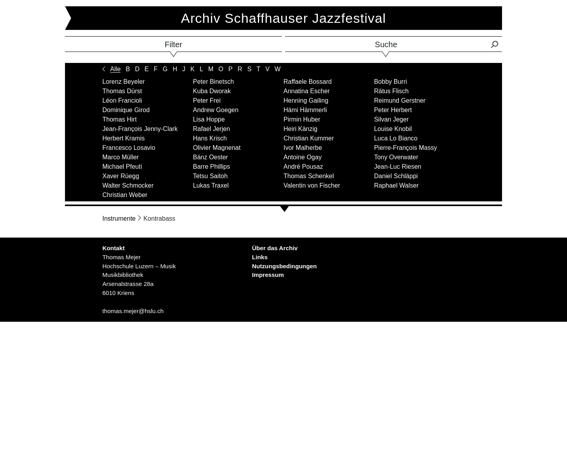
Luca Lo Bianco (395, 138)
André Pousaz (303, 166)
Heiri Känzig (300, 128)
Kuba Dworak (212, 91)
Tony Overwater (396, 157)
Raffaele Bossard (308, 81)
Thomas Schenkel (309, 176)
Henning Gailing (306, 100)
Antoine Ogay (303, 157)
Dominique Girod (126, 110)
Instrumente (118, 218)
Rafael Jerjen (211, 128)
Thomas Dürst (122, 91)
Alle (115, 69)
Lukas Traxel (211, 185)
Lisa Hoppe (209, 119)
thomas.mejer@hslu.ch (133, 311)
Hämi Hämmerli (305, 110)
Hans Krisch (210, 138)
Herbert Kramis (123, 138)
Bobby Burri (390, 81)
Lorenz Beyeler (123, 81)
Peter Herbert (393, 110)
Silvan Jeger (391, 119)
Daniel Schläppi (396, 176)
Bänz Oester (210, 157)
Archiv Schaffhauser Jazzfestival (283, 18)
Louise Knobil (393, 128)
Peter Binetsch (213, 81)
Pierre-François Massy (405, 147)
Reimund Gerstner (400, 100)
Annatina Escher (307, 91)
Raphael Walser (396, 185)
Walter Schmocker (128, 185)
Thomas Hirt (119, 119)
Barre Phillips (211, 166)
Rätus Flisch (391, 91)
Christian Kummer (309, 138)
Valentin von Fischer (312, 185)
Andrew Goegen (216, 110)
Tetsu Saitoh (210, 176)
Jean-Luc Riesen (397, 166)
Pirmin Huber (302, 119)
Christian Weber (124, 195)
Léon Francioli (122, 100)
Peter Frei (206, 100)
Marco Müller (120, 157)
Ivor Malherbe (303, 147)
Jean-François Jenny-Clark (140, 128)
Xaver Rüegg (120, 176)
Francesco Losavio (128, 147)
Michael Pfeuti (122, 166)
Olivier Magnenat (217, 147)
